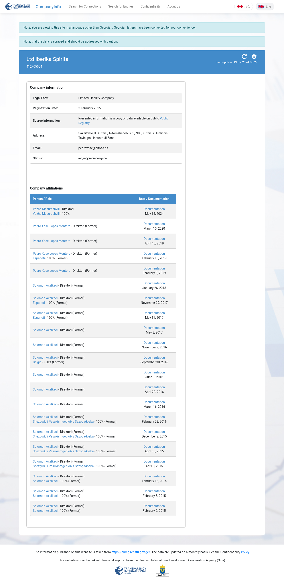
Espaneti (39, 258)
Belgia (37, 362)
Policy (245, 552)
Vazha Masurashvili (46, 209)
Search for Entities (121, 6)
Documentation (154, 209)
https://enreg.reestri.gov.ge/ (131, 552)
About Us (174, 6)
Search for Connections (85, 6)
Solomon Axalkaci (45, 285)
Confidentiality (150, 6)
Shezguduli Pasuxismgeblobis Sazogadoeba (63, 421)
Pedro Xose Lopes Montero (51, 226)
